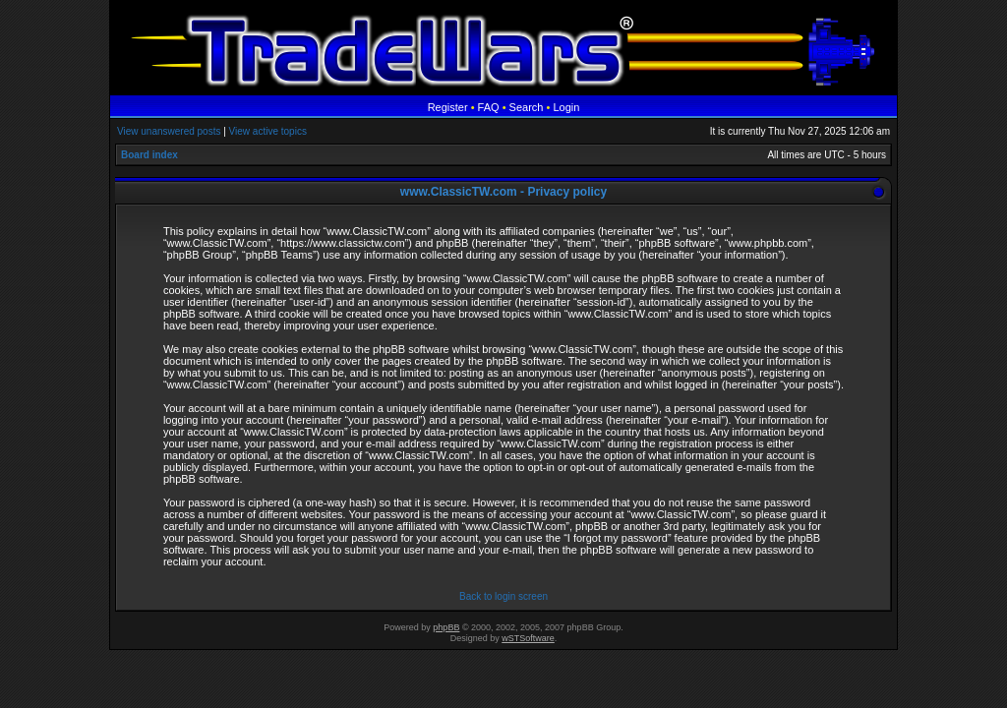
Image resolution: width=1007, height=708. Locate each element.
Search (526, 107)
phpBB (446, 627)
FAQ (489, 107)
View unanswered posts (168, 131)
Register (448, 107)
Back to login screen (503, 596)
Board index (149, 154)
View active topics (268, 131)
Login (566, 107)
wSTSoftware (528, 638)
